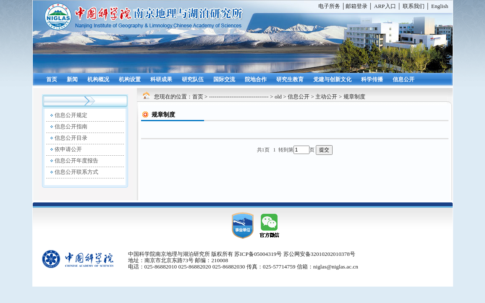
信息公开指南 (71, 126)
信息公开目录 (71, 138)
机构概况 (98, 79)
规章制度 (354, 96)
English (439, 6)
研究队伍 (193, 79)
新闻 (72, 79)
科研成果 (161, 79)
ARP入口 (385, 6)
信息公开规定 (71, 115)
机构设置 (130, 79)
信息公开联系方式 (76, 172)
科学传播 (372, 79)
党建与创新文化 (332, 79)
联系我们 (414, 6)
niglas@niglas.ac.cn (335, 266)
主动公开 (326, 96)
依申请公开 (68, 149)
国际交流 (224, 79)
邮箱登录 (356, 6)
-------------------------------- (239, 96)
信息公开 (403, 79)
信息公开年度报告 (76, 160)
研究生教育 (290, 79)
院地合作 (256, 79)
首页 (51, 79)
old (278, 96)
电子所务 (329, 6)
